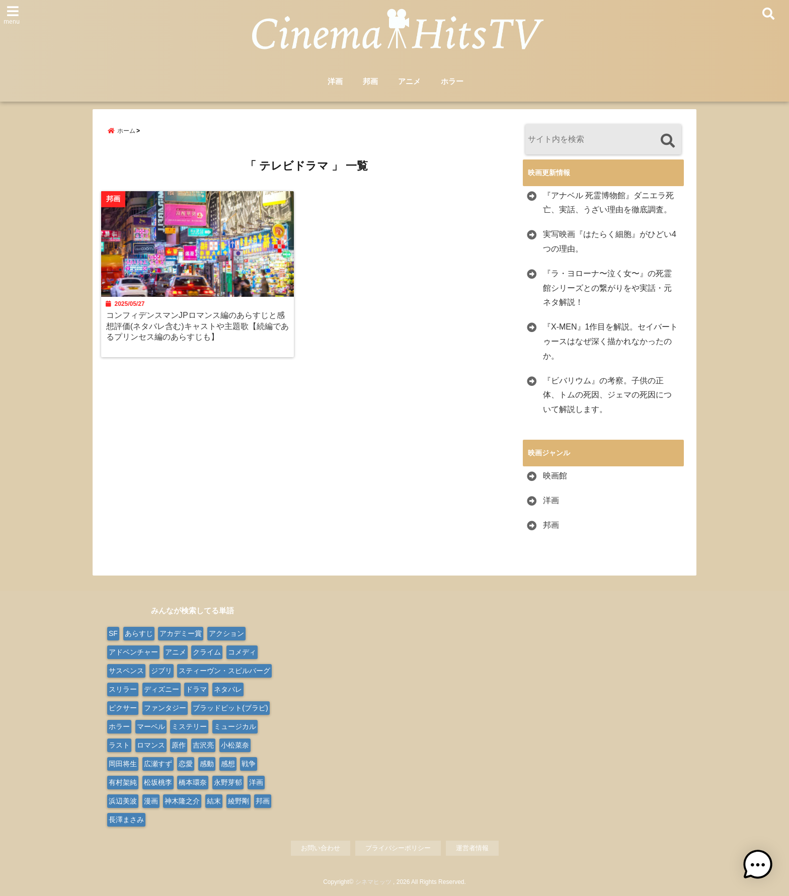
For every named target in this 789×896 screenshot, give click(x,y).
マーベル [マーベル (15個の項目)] (151, 726)
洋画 (335, 81)
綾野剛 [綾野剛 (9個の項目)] (238, 801)
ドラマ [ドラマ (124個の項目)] (196, 689)
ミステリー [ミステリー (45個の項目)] (189, 726)
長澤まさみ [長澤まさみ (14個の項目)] (126, 820)
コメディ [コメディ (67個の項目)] (242, 652)
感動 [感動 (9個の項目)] (207, 764)
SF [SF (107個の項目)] (113, 633)
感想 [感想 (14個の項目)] (228, 764)
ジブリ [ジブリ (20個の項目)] (161, 671)
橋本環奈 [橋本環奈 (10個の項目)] (193, 782)
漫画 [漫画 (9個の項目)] (151, 801)
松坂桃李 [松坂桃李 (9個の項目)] (158, 782)
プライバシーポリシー (398, 848)
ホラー (452, 81)
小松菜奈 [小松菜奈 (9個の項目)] (235, 745)
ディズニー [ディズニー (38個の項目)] (161, 689)
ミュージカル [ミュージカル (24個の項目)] (235, 726)
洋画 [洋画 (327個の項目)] (256, 782)
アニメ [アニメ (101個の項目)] (175, 652)
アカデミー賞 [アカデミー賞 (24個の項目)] (181, 633)
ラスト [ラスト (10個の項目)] (119, 745)
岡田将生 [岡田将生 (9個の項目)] (123, 764)
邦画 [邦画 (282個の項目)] (263, 801)
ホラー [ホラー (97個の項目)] (119, 726)
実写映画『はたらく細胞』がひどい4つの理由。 (609, 241)
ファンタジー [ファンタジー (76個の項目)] (165, 708)
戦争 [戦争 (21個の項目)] (249, 764)
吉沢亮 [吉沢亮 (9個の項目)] (203, 745)
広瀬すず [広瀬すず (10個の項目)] (158, 764)
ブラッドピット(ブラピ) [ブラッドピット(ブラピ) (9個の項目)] (230, 708)
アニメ (409, 81)
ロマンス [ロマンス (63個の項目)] (151, 745)
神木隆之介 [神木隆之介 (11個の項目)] (182, 801)
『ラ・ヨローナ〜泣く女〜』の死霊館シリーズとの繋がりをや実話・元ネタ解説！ (607, 288)
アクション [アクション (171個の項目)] (226, 633)
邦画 (370, 81)
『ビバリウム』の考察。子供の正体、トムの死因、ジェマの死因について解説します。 (607, 395)
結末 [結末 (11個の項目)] (214, 801)
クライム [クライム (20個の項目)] (207, 652)
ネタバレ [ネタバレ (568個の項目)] (228, 689)
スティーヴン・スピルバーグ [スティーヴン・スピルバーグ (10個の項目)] (224, 671)
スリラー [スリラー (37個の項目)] (123, 689)
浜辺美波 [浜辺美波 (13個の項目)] (123, 801)
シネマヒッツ (373, 881)
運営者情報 (472, 848)
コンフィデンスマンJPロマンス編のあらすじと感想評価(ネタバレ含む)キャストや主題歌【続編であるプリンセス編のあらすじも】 (197, 325)
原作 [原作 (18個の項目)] (179, 745)
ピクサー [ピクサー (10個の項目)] (123, 708)
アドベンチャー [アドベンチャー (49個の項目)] (133, 652)
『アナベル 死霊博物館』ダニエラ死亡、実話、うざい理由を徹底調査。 (608, 202)
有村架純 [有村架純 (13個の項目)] (123, 782)
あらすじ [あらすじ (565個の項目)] (139, 633)
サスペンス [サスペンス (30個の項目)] (126, 671)
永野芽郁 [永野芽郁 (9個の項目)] (228, 782)
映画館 (555, 475)
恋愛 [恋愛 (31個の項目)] (186, 764)
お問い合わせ (320, 848)
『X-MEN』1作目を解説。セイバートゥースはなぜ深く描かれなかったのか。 (610, 341)
